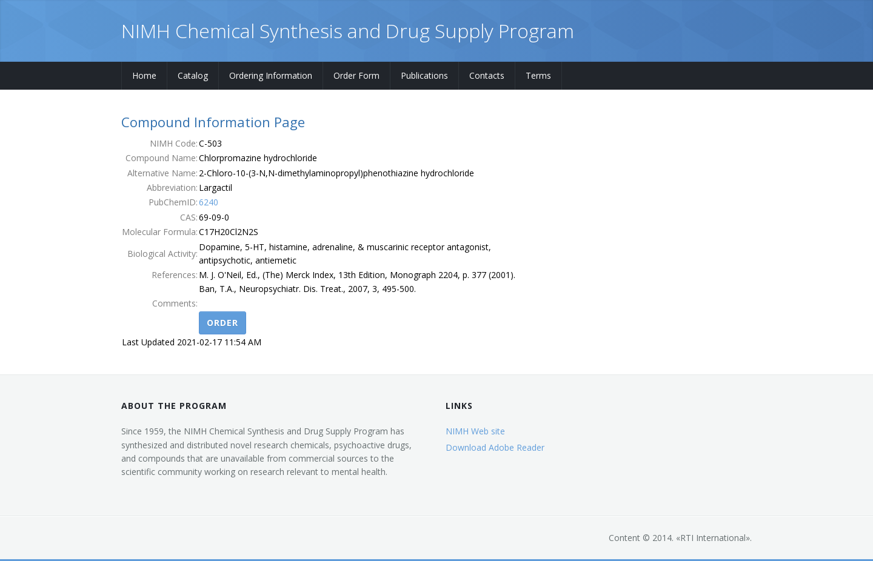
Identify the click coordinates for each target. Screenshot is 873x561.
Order (222, 322)
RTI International (713, 537)
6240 (208, 202)
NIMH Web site (475, 431)
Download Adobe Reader (495, 447)
